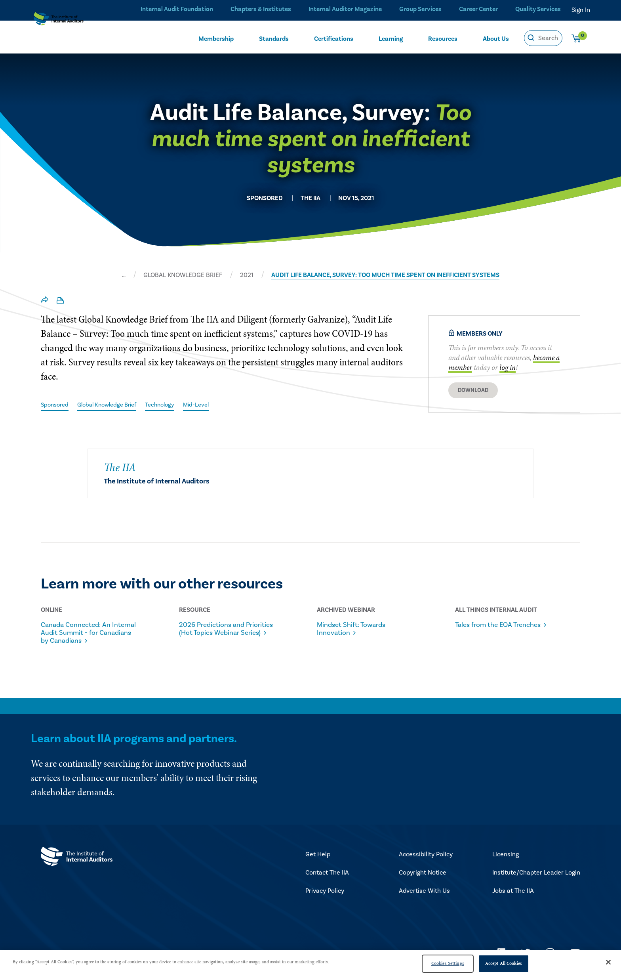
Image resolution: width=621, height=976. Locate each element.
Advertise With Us (424, 892)
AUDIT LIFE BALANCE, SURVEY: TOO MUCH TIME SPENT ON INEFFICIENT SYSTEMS (385, 275)
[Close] (608, 962)
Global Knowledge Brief (113, 405)
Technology (171, 405)
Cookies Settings (447, 963)
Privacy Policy (324, 892)
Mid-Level (209, 405)
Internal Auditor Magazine (342, 10)
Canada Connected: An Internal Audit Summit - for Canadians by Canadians (88, 633)
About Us (496, 38)
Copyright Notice (422, 874)
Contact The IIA (327, 874)
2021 (246, 275)
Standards (274, 38)
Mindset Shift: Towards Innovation (357, 629)
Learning (391, 38)
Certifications (333, 38)
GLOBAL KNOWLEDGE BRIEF (182, 275)
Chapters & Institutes (258, 10)
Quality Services (538, 10)
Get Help (317, 855)
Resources (442, 38)
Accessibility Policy (426, 855)
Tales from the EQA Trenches (488, 629)
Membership (216, 38)
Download (473, 390)
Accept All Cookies (503, 963)
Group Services (418, 10)
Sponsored (56, 405)
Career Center (477, 10)
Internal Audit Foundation (174, 10)
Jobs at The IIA (513, 892)
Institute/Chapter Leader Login (536, 874)
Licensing (505, 855)
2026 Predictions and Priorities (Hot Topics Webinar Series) (217, 633)
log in (507, 367)
